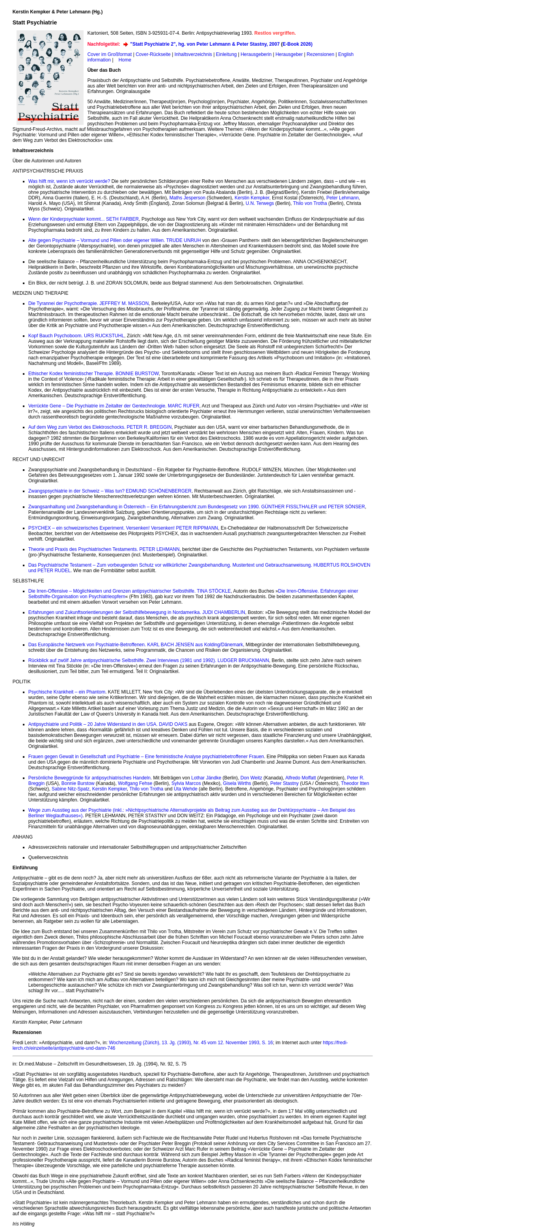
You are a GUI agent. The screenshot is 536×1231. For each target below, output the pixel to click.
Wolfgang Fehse (135, 783)
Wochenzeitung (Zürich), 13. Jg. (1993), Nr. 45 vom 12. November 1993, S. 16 (191, 1042)
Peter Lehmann (342, 198)
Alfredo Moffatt (300, 778)
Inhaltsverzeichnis (193, 54)
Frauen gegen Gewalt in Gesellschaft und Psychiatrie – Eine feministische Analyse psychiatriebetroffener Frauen (146, 756)
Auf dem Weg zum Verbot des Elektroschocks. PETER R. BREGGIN (100, 427)
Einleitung (226, 54)
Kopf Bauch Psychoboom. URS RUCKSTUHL (76, 335)
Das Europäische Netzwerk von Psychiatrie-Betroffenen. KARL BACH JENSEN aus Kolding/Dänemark (135, 644)
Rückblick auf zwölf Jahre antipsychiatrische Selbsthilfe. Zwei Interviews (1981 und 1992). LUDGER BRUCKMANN (148, 660)
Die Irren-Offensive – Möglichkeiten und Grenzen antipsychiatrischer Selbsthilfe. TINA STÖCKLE (129, 591)
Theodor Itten (355, 783)
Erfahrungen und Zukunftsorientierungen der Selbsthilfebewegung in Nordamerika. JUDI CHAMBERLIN (136, 612)
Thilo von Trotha (310, 203)
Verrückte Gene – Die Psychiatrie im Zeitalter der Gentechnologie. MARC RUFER (113, 406)
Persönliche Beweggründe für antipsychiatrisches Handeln (89, 778)
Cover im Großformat (109, 54)
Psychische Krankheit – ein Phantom (66, 692)
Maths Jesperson (187, 198)
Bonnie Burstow (78, 783)
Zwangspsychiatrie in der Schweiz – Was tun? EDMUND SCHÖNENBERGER (110, 491)
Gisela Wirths (237, 783)
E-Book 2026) (298, 44)
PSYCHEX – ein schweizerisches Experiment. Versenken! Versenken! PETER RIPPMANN (123, 528)
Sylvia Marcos (186, 783)
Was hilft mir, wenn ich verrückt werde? (69, 181)
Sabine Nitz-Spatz (70, 789)
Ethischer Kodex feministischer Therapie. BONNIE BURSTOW (93, 373)
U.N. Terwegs (260, 203)
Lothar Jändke (206, 778)
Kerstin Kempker (251, 198)
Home (125, 60)
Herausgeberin (256, 54)
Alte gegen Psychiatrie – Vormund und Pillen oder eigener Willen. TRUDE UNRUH (114, 240)
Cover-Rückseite (153, 54)
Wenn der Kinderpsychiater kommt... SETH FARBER (83, 219)
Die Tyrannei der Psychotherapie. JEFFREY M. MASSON (88, 303)
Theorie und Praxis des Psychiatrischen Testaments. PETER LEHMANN (104, 549)
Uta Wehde (185, 789)
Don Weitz (251, 778)
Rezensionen (320, 54)
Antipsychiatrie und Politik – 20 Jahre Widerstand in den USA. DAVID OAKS (108, 724)
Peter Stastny (284, 783)
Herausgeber (289, 54)
